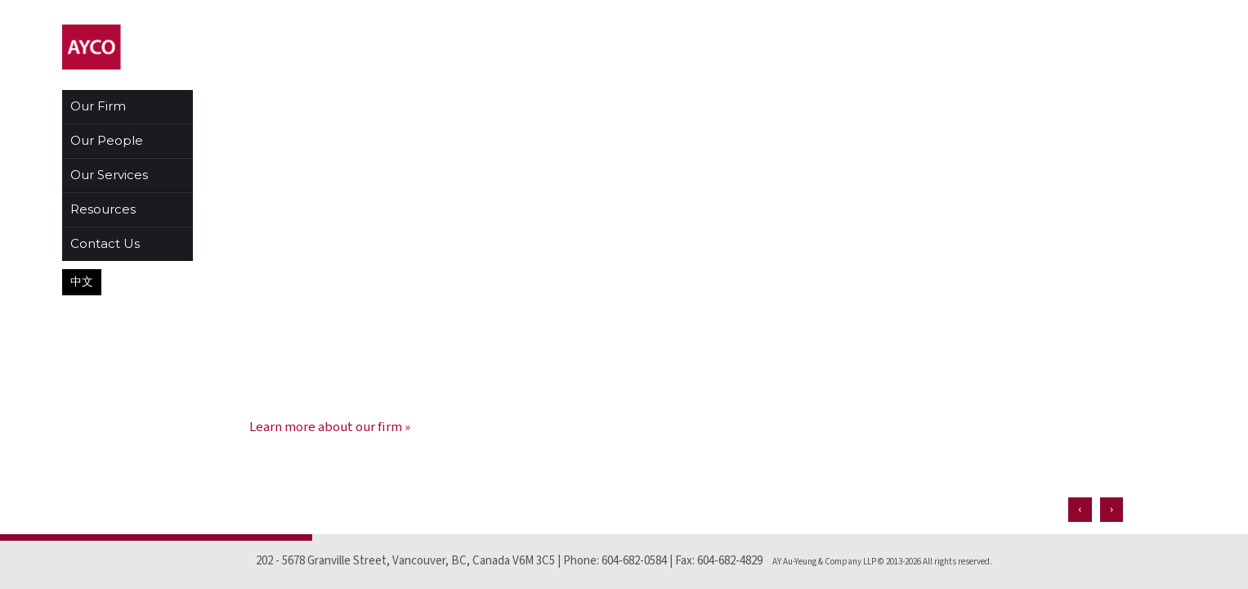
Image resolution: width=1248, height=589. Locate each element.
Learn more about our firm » (329, 427)
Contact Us (105, 243)
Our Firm (98, 106)
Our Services (109, 174)
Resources (103, 209)
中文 (81, 282)
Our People (106, 140)
